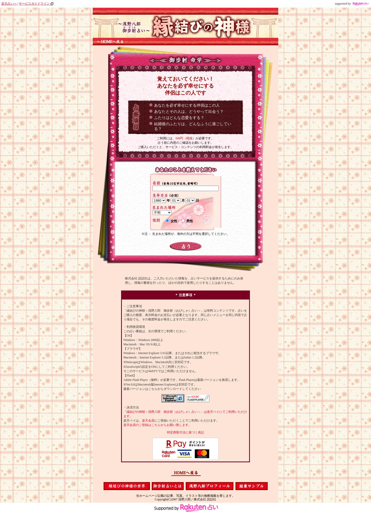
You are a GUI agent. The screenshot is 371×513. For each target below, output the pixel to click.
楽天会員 (148, 420)
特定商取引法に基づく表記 (185, 432)
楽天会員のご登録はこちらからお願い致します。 (157, 425)
